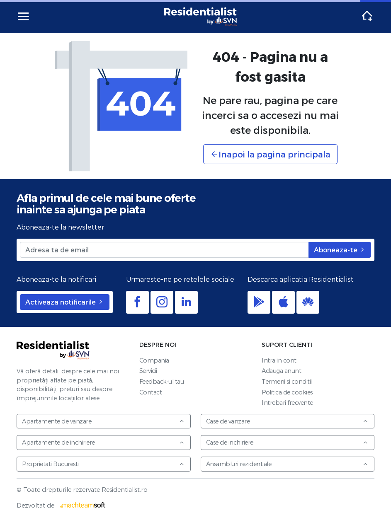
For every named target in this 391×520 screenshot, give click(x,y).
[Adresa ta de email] (164, 250)
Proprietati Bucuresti (103, 463)
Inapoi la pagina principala (270, 154)
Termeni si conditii (287, 381)
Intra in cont (279, 360)
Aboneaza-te (340, 250)
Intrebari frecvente (287, 402)
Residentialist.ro (200, 17)
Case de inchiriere (287, 442)
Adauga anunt (281, 370)
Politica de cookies (287, 392)
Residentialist (53, 350)
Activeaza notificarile (64, 302)
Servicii (148, 370)
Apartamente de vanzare (103, 421)
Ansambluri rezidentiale (287, 463)
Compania (154, 360)
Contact (150, 392)
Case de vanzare (287, 421)
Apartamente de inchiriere (103, 442)
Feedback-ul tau (161, 381)
